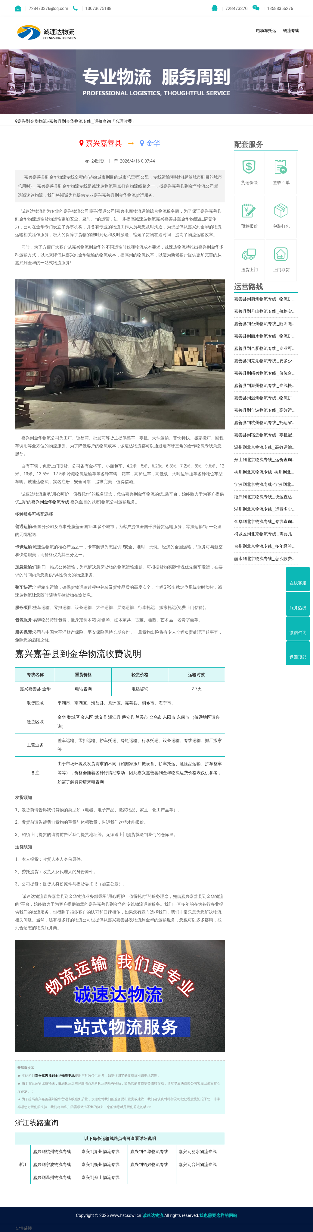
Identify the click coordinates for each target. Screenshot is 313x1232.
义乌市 (155, 717)
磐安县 (128, 717)
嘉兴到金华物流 (32, 121)
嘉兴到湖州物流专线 (100, 1151)
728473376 (230, 8)
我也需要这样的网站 (218, 1215)
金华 (61, 717)
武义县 (101, 717)
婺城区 (73, 717)
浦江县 (114, 717)
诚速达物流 (152, 1215)
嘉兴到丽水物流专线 (198, 1151)
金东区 (87, 717)
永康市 (183, 717)
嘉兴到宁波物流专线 (52, 1164)
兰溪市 (141, 717)
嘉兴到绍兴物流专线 (149, 1164)
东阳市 (169, 717)
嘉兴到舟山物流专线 (100, 1177)
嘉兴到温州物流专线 (52, 1177)
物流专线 (291, 30)
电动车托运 (266, 30)
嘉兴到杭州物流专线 (52, 1151)
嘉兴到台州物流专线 (198, 1164)
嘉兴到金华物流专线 (50, 502)
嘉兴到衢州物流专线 (100, 1164)
